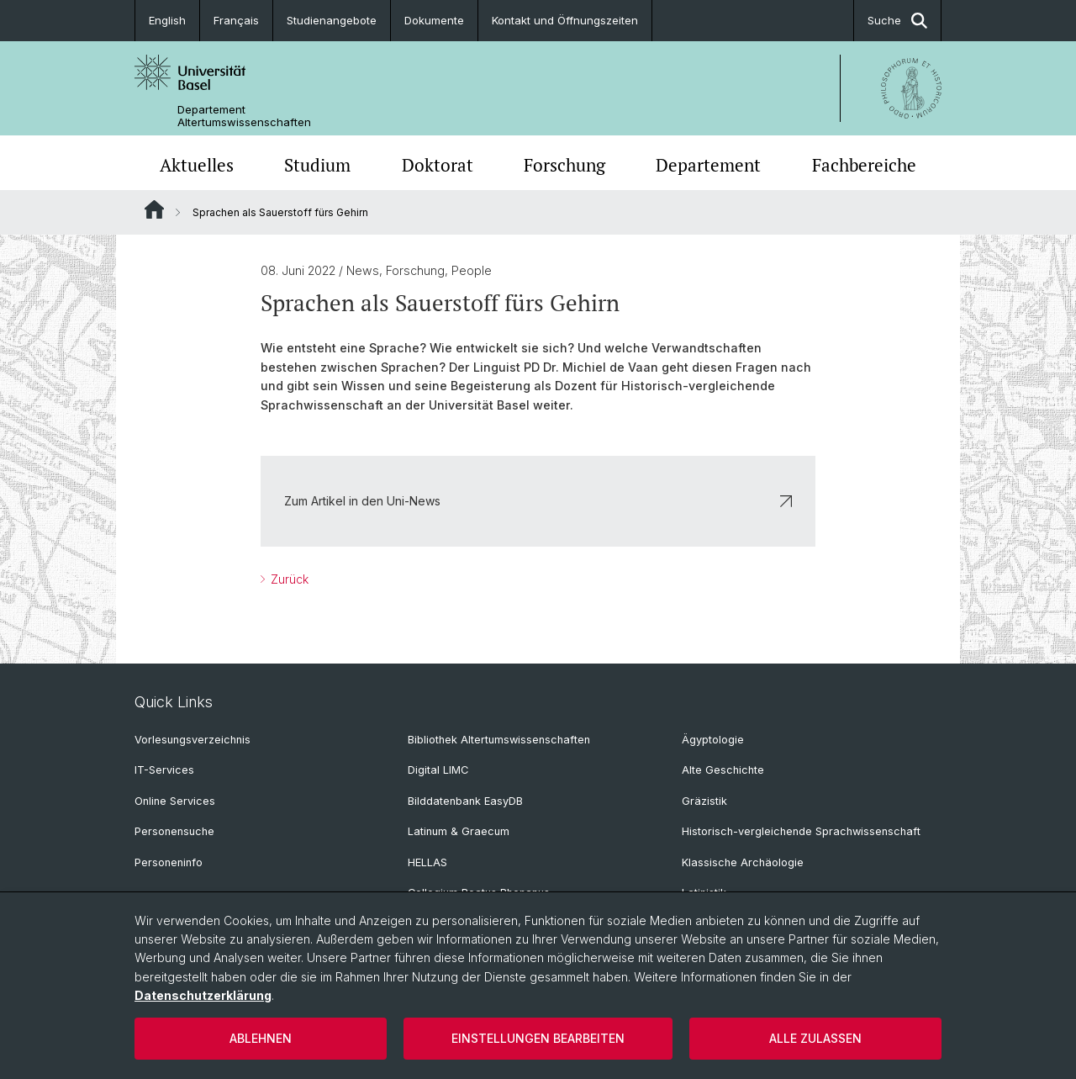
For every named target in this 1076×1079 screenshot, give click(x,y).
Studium (317, 165)
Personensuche (174, 831)
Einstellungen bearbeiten (538, 1038)
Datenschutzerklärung (203, 995)
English (167, 20)
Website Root (154, 209)
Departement (708, 165)
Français (236, 20)
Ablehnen (260, 1038)
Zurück (288, 579)
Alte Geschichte (723, 770)
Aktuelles (197, 165)
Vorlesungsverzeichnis (192, 739)
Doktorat (437, 165)
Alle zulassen (815, 1038)
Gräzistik (704, 801)
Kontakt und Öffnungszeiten (565, 20)
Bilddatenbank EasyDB (465, 801)
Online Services (174, 801)
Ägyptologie (713, 739)
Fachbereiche (864, 165)
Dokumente (434, 20)
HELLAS (427, 862)
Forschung (564, 165)
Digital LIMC (438, 770)
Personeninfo (168, 862)
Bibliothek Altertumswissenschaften (499, 739)
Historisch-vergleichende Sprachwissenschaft (801, 831)
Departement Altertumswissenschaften (244, 116)
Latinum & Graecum (458, 831)
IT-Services (164, 770)
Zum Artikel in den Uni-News (538, 501)
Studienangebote (332, 20)
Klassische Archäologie (743, 862)
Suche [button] (897, 21)
